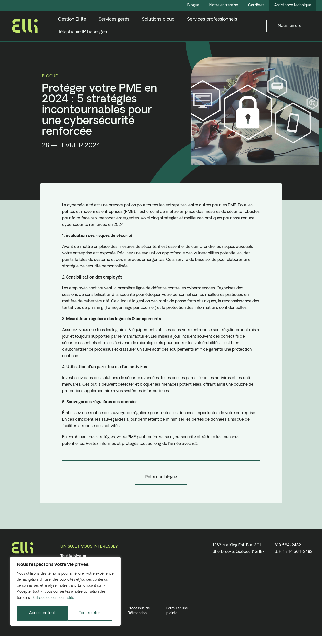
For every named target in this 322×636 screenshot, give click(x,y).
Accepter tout (89, 613)
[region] (65, 591)
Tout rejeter (39, 613)
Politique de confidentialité (53, 598)
